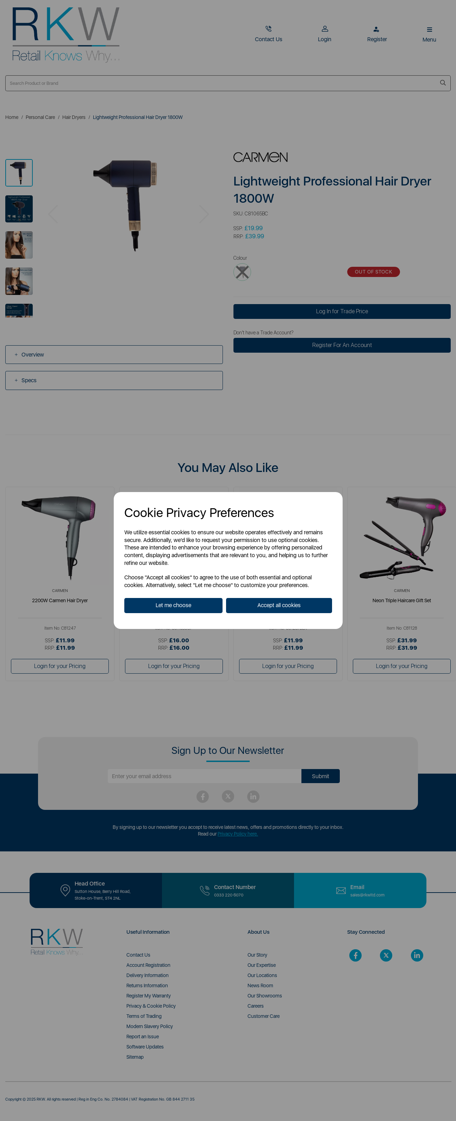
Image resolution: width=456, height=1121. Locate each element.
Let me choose (173, 605)
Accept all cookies (279, 605)
